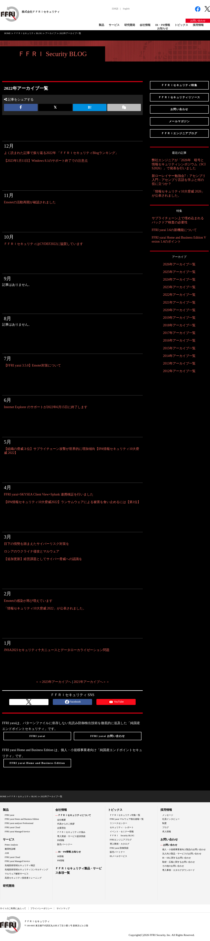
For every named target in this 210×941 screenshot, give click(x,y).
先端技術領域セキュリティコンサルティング (26, 869)
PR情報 (60, 840)
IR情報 (60, 856)
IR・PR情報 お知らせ (69, 851)
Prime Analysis (11, 844)
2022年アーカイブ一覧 (179, 294)
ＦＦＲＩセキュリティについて (74, 815)
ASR (7, 853)
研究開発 (129, 25)
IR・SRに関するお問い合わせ (176, 858)
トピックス (181, 25)
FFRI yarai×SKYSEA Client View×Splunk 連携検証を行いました (48, 494)
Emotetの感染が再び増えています (28, 601)
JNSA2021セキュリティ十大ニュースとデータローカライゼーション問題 (56, 650)
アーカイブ (50, 33)
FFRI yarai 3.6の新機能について (174, 230)
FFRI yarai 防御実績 (119, 848)
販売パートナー (64, 844)
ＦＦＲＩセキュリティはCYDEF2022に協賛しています (43, 244)
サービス (114, 25)
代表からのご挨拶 (66, 824)
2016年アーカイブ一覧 (179, 340)
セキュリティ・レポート (122, 827)
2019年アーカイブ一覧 (179, 317)
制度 (164, 823)
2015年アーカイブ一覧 (179, 348)
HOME (7, 33)
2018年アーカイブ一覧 (179, 325)
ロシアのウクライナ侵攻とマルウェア (31, 551)
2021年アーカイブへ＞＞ (91, 682)
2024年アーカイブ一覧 (179, 279)
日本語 (115, 8)
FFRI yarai (9, 815)
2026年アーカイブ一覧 (179, 264)
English (126, 8)
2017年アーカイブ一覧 (179, 333)
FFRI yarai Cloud (12, 827)
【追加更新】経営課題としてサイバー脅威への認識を (43, 559)
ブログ (165, 827)
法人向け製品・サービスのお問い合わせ (181, 853)
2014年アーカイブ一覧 (179, 356)
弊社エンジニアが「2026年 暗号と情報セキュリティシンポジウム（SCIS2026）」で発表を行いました (179, 164)
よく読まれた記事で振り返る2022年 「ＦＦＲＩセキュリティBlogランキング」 (61, 153)
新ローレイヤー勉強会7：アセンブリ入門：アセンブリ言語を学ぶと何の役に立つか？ (178, 180)
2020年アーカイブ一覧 (179, 310)
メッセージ (167, 815)
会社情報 (145, 25)
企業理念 (61, 828)
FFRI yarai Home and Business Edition (22, 819)
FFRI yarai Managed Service (17, 831)
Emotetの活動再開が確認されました (30, 202)
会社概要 (61, 820)
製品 (101, 25)
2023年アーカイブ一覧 (179, 287)
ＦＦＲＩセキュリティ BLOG (28, 33)
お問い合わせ (197, 20)
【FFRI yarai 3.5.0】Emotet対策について (32, 365)
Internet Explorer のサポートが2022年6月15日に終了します (45, 407)
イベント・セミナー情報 (122, 831)
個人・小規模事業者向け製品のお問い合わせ (184, 849)
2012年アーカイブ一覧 (179, 371)
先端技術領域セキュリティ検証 (20, 865)
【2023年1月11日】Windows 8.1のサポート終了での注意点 (46, 160)
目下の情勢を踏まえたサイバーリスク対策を (36, 544)
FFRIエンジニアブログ (121, 839)
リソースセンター (118, 823)
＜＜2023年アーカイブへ (53, 682)
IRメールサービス (118, 856)
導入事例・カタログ (119, 844)
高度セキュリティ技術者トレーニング (23, 878)
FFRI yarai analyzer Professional (19, 823)
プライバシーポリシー (41, 908)
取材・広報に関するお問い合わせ (178, 862)
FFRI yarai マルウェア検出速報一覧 (127, 819)
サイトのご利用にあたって (13, 908)
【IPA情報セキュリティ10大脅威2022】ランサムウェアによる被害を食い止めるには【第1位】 (72, 502)
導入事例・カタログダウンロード (178, 870)
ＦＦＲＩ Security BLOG (52, 54)
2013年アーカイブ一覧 (179, 363)
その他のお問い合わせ (173, 866)
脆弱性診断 (10, 849)
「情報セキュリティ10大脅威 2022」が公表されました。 (45, 608)
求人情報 (166, 831)
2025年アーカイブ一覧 (179, 272)
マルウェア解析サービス (17, 873)
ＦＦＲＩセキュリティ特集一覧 (125, 815)
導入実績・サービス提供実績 (71, 836)
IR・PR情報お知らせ (162, 27)
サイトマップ (63, 908)
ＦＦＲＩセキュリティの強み (71, 832)
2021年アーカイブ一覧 (179, 302)
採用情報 (198, 25)
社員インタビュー (171, 819)
